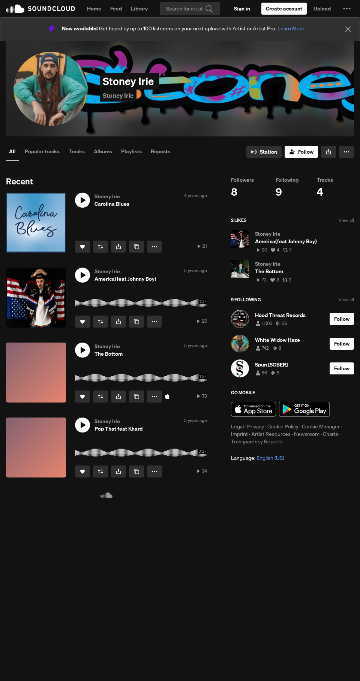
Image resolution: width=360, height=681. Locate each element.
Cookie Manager (321, 426)
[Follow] (301, 152)
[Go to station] (264, 152)
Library (139, 8)
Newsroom (307, 434)
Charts (330, 434)
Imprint (239, 434)
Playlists (131, 151)
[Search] (190, 8)
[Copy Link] (136, 247)
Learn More (291, 28)
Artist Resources (271, 434)
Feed (116, 8)
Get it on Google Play (304, 409)
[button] (347, 8)
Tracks (77, 151)
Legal (237, 426)
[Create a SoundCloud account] (284, 9)
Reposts (160, 151)
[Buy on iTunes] (167, 397)
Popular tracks (42, 151)
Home (94, 8)
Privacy (255, 426)
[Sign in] (242, 9)
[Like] (82, 247)
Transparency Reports (257, 441)
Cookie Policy (282, 426)
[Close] (348, 29)
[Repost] (100, 247)
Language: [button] (257, 458)
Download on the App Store (253, 409)
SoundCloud (40, 8)
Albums (103, 151)
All (12, 151)
